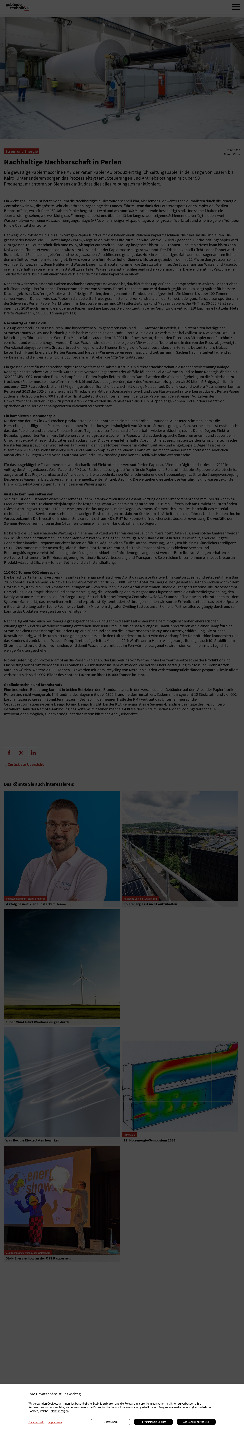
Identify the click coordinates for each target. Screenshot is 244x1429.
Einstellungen (111, 1422)
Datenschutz (36, 1422)
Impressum (55, 1422)
